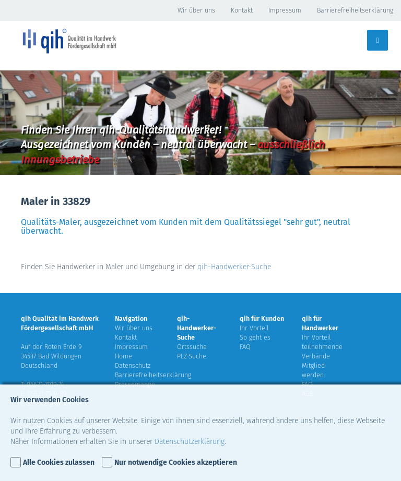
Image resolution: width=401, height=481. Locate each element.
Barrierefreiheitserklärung (355, 10)
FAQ (245, 347)
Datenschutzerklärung (190, 441)
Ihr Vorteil (254, 328)
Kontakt (242, 10)
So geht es (255, 337)
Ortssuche (192, 347)
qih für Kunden (262, 318)
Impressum (284, 10)
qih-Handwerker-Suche (234, 266)
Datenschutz (132, 365)
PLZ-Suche (191, 356)
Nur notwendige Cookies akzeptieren (175, 462)
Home (123, 356)
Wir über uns (196, 10)
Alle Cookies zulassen (59, 462)
